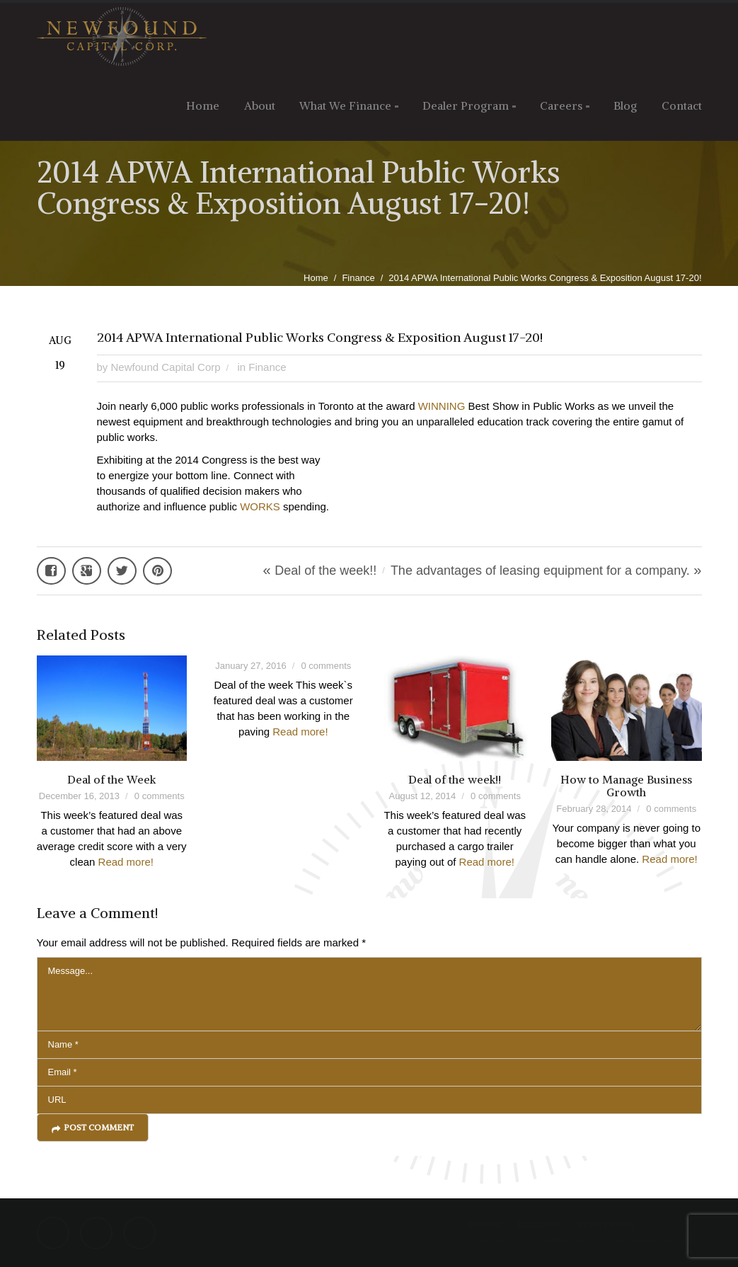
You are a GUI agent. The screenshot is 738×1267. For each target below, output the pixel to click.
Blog (625, 105)
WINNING (442, 406)
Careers (561, 105)
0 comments (159, 796)
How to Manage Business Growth (626, 785)
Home (202, 105)
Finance (358, 278)
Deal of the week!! (325, 570)
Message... (369, 994)
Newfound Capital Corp (166, 367)
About (259, 105)
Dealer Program (465, 105)
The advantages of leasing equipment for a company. (540, 570)
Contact (682, 105)
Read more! (126, 862)
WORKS (260, 506)
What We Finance (345, 105)
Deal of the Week (111, 779)
